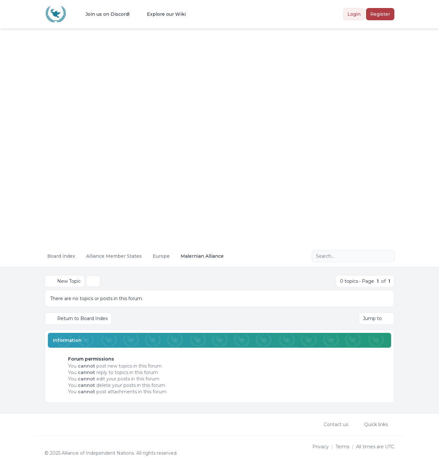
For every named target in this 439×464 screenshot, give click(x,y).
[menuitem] (103, 14)
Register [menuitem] (380, 14)
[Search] (376, 256)
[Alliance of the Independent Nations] (56, 14)
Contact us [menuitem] (331, 424)
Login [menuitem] (354, 14)
